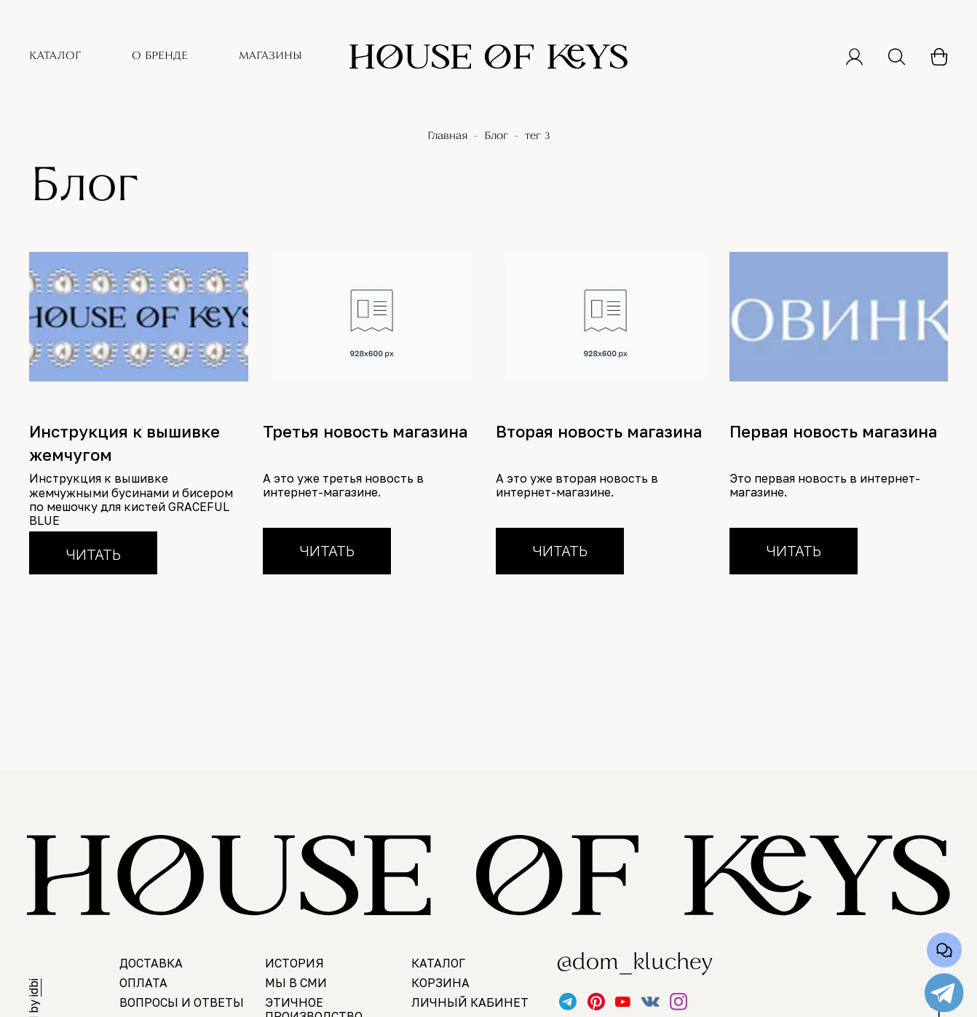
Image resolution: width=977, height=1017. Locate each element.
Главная (447, 136)
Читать (93, 554)
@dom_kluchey (621, 963)
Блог (496, 136)
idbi (33, 987)
